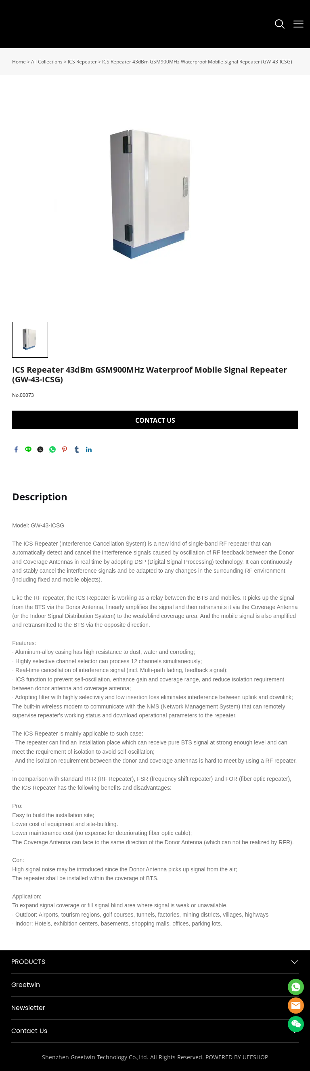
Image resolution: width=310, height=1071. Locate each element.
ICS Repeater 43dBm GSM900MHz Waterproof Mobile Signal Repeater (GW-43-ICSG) (197, 61)
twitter (40, 449)
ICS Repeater (82, 61)
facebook (16, 449)
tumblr (77, 449)
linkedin (89, 449)
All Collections (47, 61)
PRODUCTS (28, 962)
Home (19, 61)
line (28, 449)
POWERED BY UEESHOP (236, 1057)
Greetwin (25, 985)
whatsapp (52, 449)
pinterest (65, 449)
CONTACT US (155, 420)
